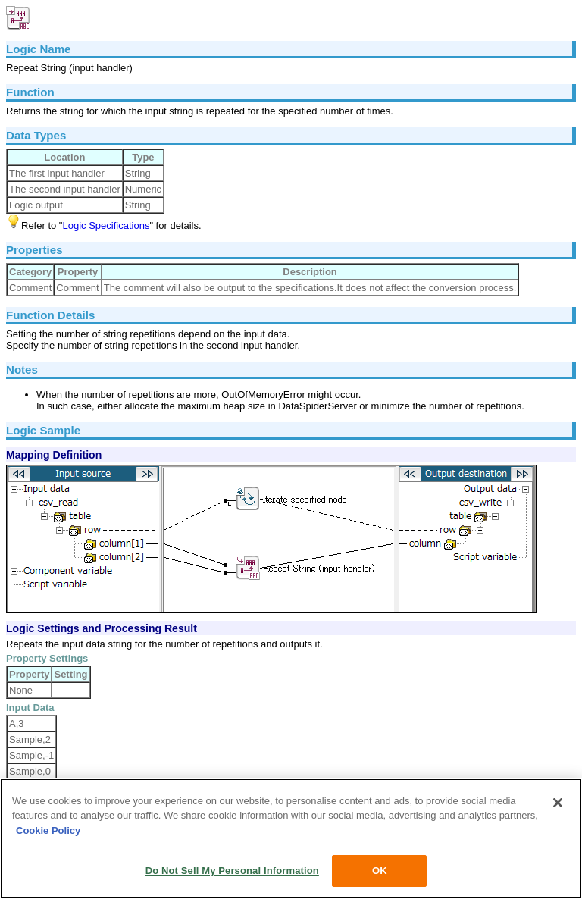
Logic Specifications (105, 225)
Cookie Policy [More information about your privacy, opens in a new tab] (48, 830)
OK (379, 870)
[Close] (557, 802)
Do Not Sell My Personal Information (232, 870)
